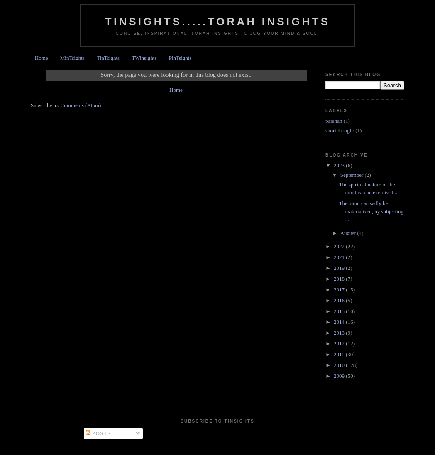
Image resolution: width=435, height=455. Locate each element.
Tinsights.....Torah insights (217, 21)
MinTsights (72, 58)
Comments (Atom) (81, 105)
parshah (333, 121)
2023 (340, 165)
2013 (340, 333)
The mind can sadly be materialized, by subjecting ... (371, 211)
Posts (98, 433)
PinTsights (180, 58)
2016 (340, 300)
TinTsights (108, 58)
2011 (340, 354)
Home (41, 58)
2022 (340, 246)
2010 (340, 365)
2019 (340, 268)
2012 (340, 343)
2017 (340, 289)
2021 (340, 257)
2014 (340, 322)
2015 (340, 311)
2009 (340, 376)
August (348, 233)
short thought (339, 130)
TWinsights (144, 58)
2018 (340, 279)
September (352, 175)
